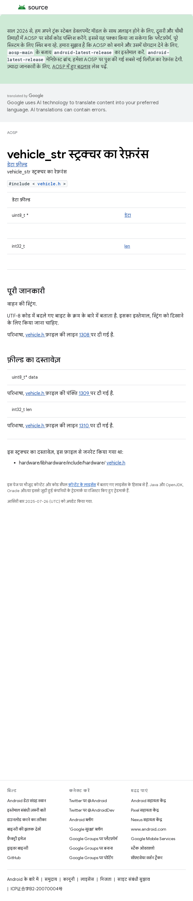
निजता (105, 879)
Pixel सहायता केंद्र (145, 810)
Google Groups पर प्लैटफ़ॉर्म (93, 838)
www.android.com (148, 829)
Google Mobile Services (153, 838)
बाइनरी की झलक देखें (24, 829)
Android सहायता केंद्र (148, 800)
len (127, 246)
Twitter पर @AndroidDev (91, 810)
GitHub (13, 857)
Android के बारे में (23, 879)
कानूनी (69, 879)
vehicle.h (50, 183)
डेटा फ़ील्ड (17, 165)
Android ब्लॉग (81, 819)
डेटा (127, 215)
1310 (84, 426)
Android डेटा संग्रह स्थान (26, 800)
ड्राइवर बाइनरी (17, 848)
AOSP (12, 132)
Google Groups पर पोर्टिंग (91, 857)
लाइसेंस (87, 879)
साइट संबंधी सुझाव (133, 879)
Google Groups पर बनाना (91, 848)
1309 (84, 393)
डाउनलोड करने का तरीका (26, 819)
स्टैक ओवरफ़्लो (142, 848)
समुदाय (51, 879)
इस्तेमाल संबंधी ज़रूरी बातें (26, 810)
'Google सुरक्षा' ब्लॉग (86, 829)
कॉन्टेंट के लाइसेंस (82, 484)
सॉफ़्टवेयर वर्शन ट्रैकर (146, 857)
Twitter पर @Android (88, 800)
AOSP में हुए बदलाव (71, 67)
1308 (85, 335)
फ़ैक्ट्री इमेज (16, 838)
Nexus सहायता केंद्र (146, 819)
